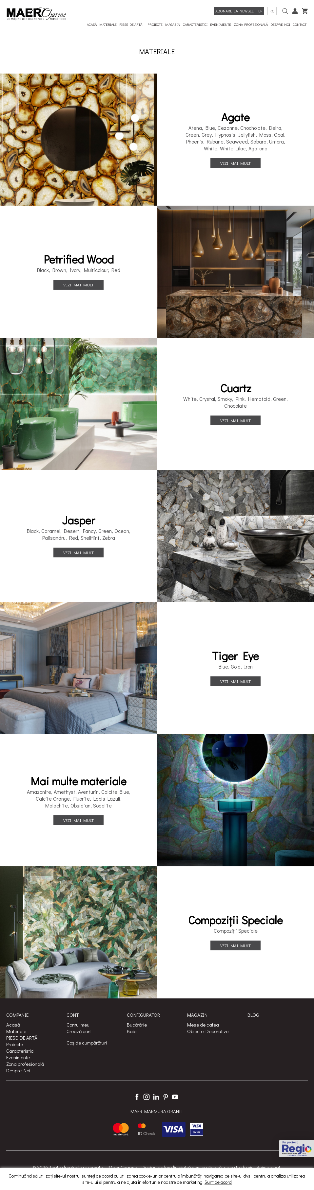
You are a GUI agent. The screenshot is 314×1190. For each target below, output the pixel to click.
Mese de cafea (203, 1024)
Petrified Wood (79, 259)
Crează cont (79, 1031)
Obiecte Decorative (207, 1031)
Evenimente (18, 1057)
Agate (235, 117)
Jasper (78, 520)
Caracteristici (20, 1050)
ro (272, 10)
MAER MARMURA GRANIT (156, 1111)
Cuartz (235, 388)
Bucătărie (137, 1024)
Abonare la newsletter (239, 10)
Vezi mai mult (235, 163)
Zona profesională (25, 1064)
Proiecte (14, 1044)
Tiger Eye (235, 655)
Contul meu (78, 1024)
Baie (131, 1031)
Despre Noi (18, 1070)
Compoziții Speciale (235, 920)
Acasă (13, 1024)
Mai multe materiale (78, 781)
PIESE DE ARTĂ (21, 1037)
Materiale (16, 1031)
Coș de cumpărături (87, 1042)
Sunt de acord (218, 1182)
